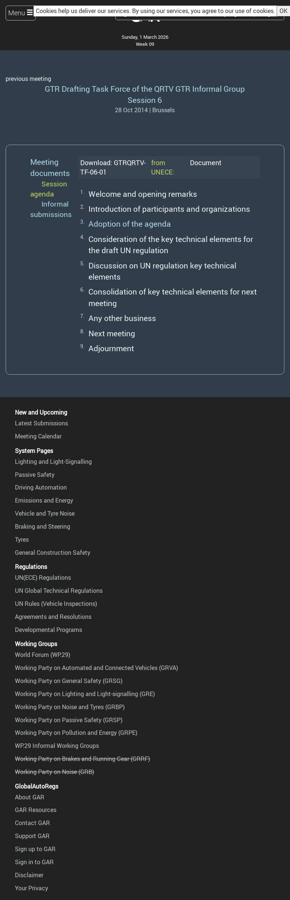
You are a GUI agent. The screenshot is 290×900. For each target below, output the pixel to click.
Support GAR (32, 836)
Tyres (22, 539)
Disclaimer (29, 875)
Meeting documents (50, 167)
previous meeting (28, 79)
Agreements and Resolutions (53, 617)
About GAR (29, 797)
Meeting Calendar (38, 436)
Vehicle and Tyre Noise (45, 513)
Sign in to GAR (34, 862)
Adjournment (111, 348)
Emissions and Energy (44, 500)
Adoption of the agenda (129, 223)
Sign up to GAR (35, 849)
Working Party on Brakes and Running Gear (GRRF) (82, 759)
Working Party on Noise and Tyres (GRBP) (70, 707)
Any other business (122, 317)
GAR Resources (35, 810)
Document (205, 162)
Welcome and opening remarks (142, 193)
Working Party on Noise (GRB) (54, 772)
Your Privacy (31, 888)
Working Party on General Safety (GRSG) (68, 681)
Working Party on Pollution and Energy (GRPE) (76, 733)
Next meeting (111, 333)
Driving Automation (41, 487)
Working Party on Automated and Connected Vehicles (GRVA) (96, 668)
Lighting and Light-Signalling (53, 461)
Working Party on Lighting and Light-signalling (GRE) (85, 694)
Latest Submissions (41, 423)
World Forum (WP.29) (42, 655)
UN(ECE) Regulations (43, 577)
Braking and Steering (42, 526)
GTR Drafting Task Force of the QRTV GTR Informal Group (145, 88)
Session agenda (48, 189)
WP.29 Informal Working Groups (57, 746)
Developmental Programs (48, 630)
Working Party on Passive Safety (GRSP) (68, 720)
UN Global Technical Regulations (59, 590)
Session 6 (145, 99)
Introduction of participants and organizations (169, 208)
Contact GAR (32, 823)
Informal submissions (51, 209)
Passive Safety (34, 475)
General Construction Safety (52, 552)
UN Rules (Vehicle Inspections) (56, 604)
